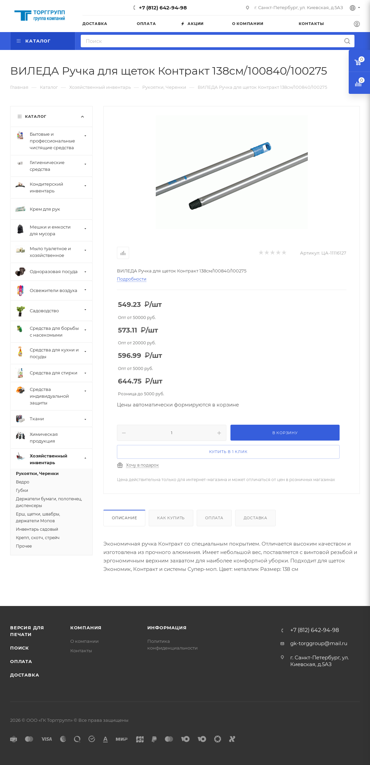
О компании (84, 641)
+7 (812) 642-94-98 (163, 7)
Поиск (19, 648)
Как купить (171, 518)
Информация (167, 627)
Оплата (214, 518)
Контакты (81, 650)
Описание (124, 518)
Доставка (255, 518)
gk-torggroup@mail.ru (318, 643)
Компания (86, 627)
